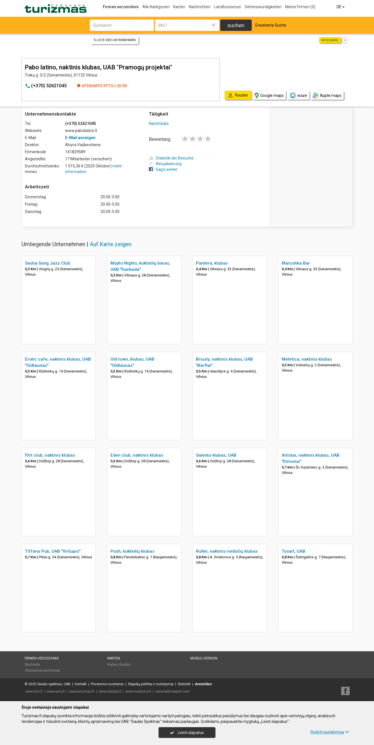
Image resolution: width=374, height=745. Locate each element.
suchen (235, 25)
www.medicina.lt (138, 691)
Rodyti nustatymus (330, 732)
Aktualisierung (165, 163)
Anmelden (203, 684)
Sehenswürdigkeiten (263, 7)
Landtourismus (227, 7)
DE (341, 7)
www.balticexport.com (172, 691)
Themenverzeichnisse (42, 670)
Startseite (32, 665)
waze (298, 95)
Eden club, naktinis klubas (136, 455)
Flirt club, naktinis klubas (50, 455)
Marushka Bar (296, 263)
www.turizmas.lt (81, 691)
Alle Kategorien (156, 7)
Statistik (184, 684)
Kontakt (81, 684)
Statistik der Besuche (171, 158)
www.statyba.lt (110, 691)
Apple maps (327, 96)
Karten (179, 7)
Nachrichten (199, 7)
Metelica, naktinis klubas (307, 359)
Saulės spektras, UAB (53, 684)
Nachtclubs (159, 123)
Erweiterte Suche (270, 25)
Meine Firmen (300, 7)
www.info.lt (33, 691)
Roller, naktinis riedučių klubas (227, 551)
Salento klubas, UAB (216, 455)
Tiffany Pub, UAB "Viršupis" (52, 551)
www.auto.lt (56, 691)
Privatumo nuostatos (107, 684)
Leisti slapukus (187, 732)
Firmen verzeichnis (121, 7)
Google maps (269, 96)
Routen (125, 665)
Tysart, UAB (293, 551)
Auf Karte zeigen (110, 244)
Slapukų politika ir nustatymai (151, 684)
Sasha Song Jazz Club (47, 263)
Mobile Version (203, 658)
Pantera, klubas (212, 263)
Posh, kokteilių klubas (132, 551)
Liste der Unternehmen (114, 40)
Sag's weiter (163, 169)
